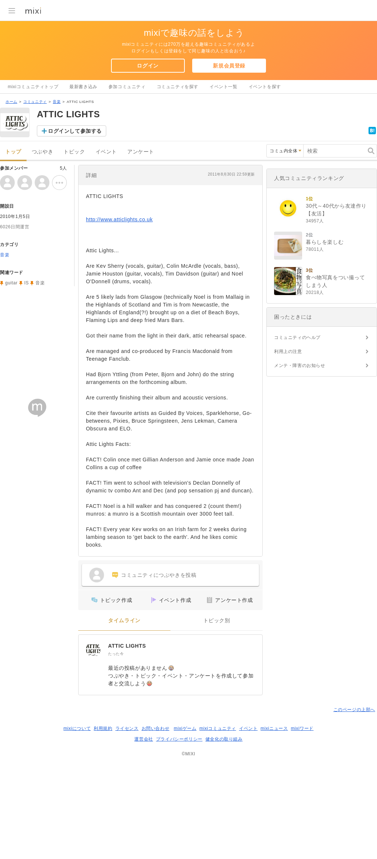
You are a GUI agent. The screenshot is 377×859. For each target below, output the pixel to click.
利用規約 (103, 728)
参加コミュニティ (127, 86)
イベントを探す (265, 86)
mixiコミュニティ (218, 728)
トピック (74, 152)
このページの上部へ (354, 709)
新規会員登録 (229, 66)
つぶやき (42, 152)
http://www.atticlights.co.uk (119, 219)
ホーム (11, 102)
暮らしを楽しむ (324, 242)
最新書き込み (83, 86)
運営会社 (143, 739)
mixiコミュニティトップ (33, 86)
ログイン (147, 66)
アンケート (140, 152)
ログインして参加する (75, 131)
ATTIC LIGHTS (127, 646)
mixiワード (302, 728)
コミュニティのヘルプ (297, 337)
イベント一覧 (224, 86)
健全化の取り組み (224, 739)
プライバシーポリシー (179, 739)
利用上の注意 (288, 351)
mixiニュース (274, 728)
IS (26, 282)
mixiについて (77, 728)
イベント (106, 152)
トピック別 (216, 620)
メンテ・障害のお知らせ (299, 365)
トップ (13, 152)
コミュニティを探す (177, 86)
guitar (11, 282)
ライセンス (127, 728)
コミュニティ (35, 102)
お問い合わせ (156, 728)
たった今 (116, 654)
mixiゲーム (185, 728)
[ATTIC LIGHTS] (93, 649)
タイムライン (124, 620)
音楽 (56, 102)
